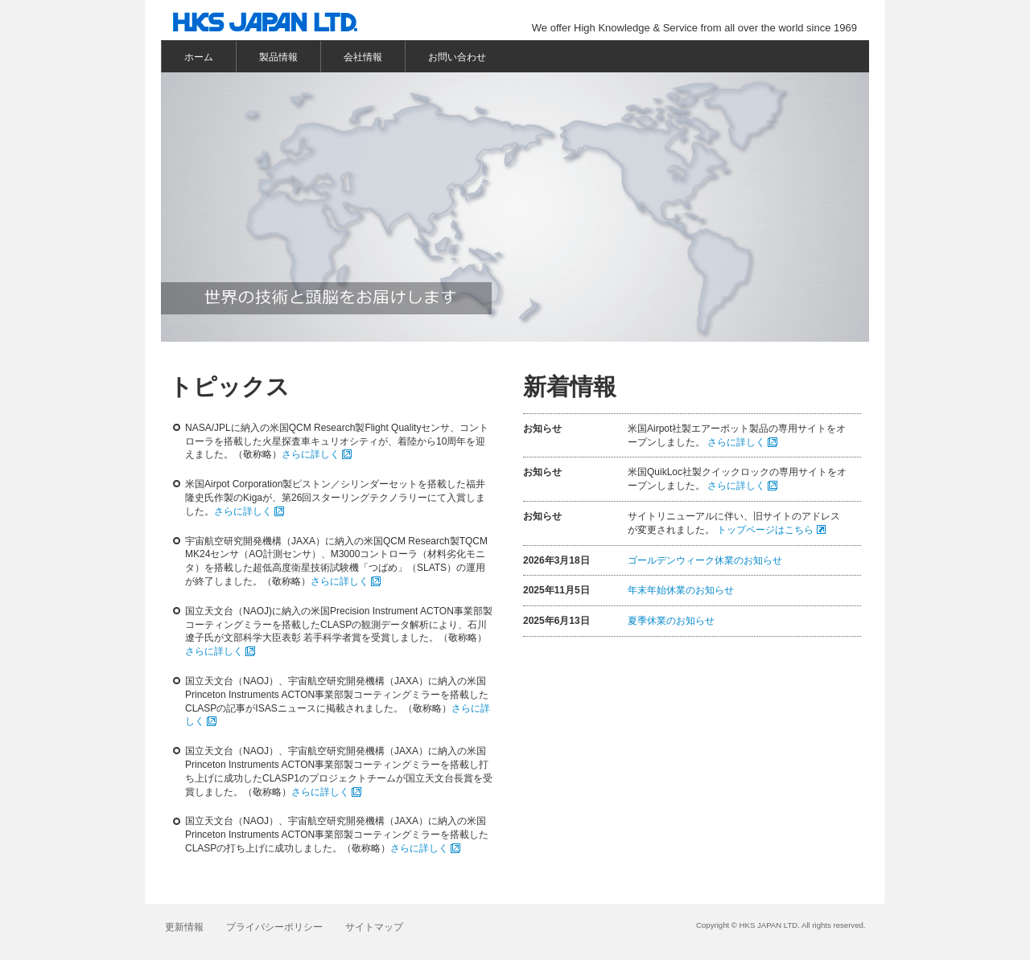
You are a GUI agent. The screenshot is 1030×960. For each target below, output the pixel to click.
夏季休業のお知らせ (671, 620)
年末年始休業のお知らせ (681, 590)
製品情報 (278, 57)
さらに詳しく (311, 454)
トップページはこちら (765, 529)
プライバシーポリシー (274, 927)
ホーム (198, 57)
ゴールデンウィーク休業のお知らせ (705, 560)
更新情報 (184, 927)
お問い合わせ (457, 57)
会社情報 (363, 57)
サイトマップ (374, 927)
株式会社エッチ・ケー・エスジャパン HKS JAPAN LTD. (273, 24)
